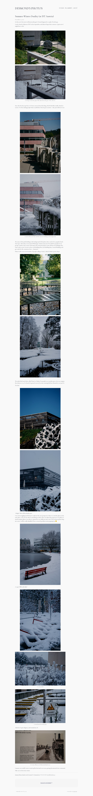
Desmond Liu (37, 775)
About (75, 8)
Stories (61, 8)
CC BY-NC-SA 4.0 (51, 775)
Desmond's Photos (29, 8)
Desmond (75, 791)
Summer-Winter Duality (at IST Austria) (24, 775)
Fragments (68, 8)
